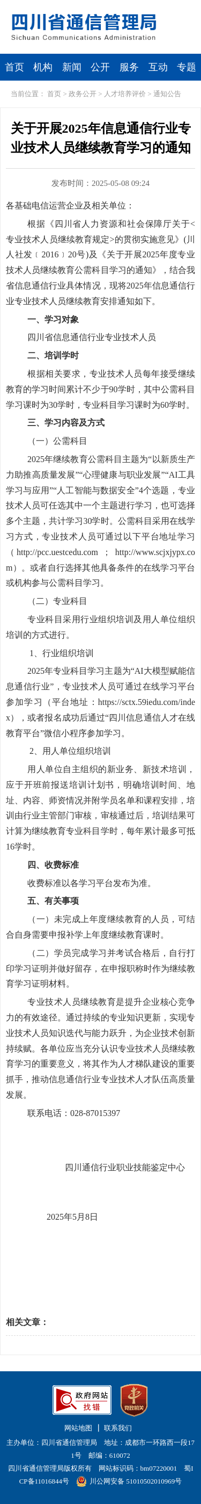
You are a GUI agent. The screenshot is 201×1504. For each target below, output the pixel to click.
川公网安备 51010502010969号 (129, 1481)
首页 (14, 67)
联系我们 (118, 1428)
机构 (43, 67)
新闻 (71, 67)
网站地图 (78, 1428)
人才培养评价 (125, 94)
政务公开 (82, 94)
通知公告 (167, 94)
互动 (158, 67)
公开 (100, 67)
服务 (129, 67)
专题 (186, 67)
